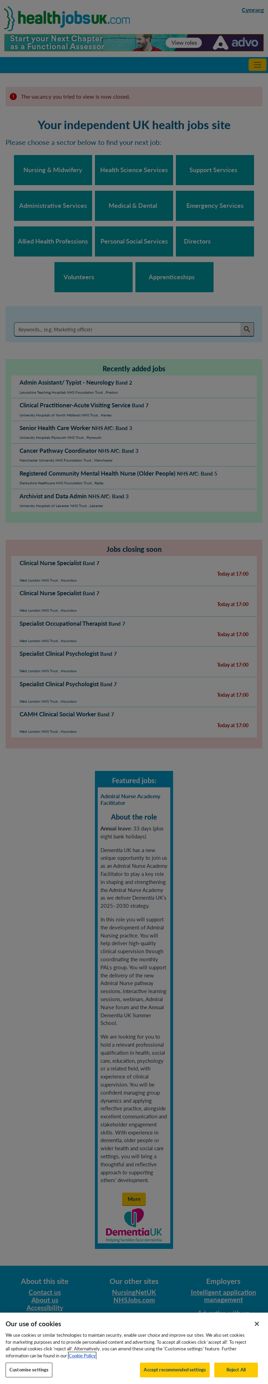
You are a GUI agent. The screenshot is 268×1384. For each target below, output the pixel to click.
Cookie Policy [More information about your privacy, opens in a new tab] (82, 1361)
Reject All (236, 1375)
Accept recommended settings (175, 1375)
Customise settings (29, 1375)
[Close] (257, 1329)
